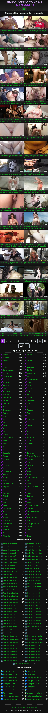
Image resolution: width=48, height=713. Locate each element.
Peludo (29, 398)
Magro (5, 435)
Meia (5, 388)
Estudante (6, 490)
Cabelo (29, 447)
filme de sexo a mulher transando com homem (11, 605)
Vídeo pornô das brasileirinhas (11, 696)
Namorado (30, 419)
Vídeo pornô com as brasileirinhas (11, 678)
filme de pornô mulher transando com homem (11, 599)
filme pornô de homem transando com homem (35, 648)
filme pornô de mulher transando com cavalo (11, 657)
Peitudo (5, 361)
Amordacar (7, 517)
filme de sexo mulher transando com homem (11, 621)
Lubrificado (7, 471)
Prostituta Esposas (33, 456)
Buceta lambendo (33, 379)
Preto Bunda (7, 524)
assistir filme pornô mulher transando (11, 553)
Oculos (5, 533)
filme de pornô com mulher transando (11, 581)
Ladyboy (30, 465)
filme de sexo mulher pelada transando (35, 614)
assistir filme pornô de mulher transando (35, 547)
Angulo (5, 428)
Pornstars (30, 410)
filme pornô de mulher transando (35, 654)
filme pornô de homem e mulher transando (35, 645)
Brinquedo (6, 391)
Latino (29, 484)
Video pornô (31, 687)
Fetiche (29, 527)
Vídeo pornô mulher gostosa (35, 693)
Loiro (28, 364)
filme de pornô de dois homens (35, 584)
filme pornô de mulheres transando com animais (23, 664)
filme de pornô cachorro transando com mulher (35, 574)
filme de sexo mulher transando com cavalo (35, 617)
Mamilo (5, 456)
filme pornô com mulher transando (11, 636)
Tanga (29, 471)
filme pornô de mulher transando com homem (35, 657)
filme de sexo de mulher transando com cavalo (11, 608)
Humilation (6, 493)
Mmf (28, 481)
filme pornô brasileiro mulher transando (11, 630)
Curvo (5, 444)
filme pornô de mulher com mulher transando (11, 651)
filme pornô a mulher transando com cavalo (35, 627)
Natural (5, 413)
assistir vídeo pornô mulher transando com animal (35, 559)
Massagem (7, 508)
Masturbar (6, 395)
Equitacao (30, 367)
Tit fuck (5, 496)
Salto (5, 499)
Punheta (6, 462)
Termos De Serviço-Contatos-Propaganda (24, 707)
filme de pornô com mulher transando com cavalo (35, 581)
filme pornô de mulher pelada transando (11, 654)
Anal (28, 391)
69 (28, 514)
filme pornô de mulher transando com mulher (11, 661)
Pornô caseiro (8, 693)
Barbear (6, 373)
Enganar (30, 508)
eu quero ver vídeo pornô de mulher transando (35, 565)
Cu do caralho (8, 438)
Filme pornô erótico (9, 684)
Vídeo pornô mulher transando (24, 3)
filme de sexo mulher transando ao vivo (11, 617)
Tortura (5, 514)
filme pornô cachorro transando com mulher (11, 633)
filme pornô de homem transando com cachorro (11, 648)
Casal (5, 441)
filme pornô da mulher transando (11, 642)
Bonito (29, 382)
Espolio (29, 370)
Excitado (30, 385)
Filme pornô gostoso (10, 699)
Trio (28, 395)
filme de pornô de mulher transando (11, 587)
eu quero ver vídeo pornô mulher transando (11, 568)
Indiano (29, 502)
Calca (5, 407)
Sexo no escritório (33, 511)
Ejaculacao (7, 410)
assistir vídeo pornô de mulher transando (35, 556)
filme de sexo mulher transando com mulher (35, 621)
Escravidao (31, 453)
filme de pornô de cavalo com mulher (11, 584)
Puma (5, 511)
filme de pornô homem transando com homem (11, 590)
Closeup (30, 444)
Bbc (28, 428)
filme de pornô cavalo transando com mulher (11, 578)
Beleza (5, 401)
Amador (29, 388)
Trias (5, 367)
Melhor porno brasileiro (35, 696)
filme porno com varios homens (35, 639)
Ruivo (29, 441)
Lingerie (30, 422)
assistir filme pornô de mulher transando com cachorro (11, 550)
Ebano (29, 468)
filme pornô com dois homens (35, 633)
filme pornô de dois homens (11, 645)
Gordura (6, 530)
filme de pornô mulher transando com (35, 593)
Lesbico (29, 425)
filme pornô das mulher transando (35, 642)
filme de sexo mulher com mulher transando (35, 611)
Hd (28, 416)
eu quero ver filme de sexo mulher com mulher (35, 562)
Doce (5, 431)
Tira (28, 431)
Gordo (5, 505)
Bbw (4, 502)
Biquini (29, 536)
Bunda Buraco (32, 478)
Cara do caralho (32, 487)
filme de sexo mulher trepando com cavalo (11, 624)
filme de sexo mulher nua (11, 614)
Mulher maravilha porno (35, 699)
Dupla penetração (33, 524)
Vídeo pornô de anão (34, 684)
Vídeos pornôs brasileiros (35, 678)
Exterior (5, 425)
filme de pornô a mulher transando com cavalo (11, 574)
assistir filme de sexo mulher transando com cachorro (35, 544)
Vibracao (6, 459)
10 (40, 341)
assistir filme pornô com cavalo (11, 547)
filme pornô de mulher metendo (35, 651)
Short (29, 521)
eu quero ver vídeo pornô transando (35, 568)
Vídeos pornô (31, 671)
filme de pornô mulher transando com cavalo (11, 596)
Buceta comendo (33, 505)
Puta (28, 404)
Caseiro (5, 422)
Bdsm (5, 450)
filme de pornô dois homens (35, 587)
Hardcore (30, 361)
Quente (29, 407)
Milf (28, 376)
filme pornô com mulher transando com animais (35, 636)
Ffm (4, 468)
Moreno (29, 355)
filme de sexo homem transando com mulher (11, 611)
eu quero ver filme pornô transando (11, 565)
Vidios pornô (31, 674)
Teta (4, 364)
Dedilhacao (31, 401)
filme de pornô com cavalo (35, 578)
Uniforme (6, 527)
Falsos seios (7, 521)
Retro (29, 493)
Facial (29, 450)
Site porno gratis (8, 671)
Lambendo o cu (32, 490)
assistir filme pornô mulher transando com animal (35, 553)
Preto (5, 416)
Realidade (30, 474)
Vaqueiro (6, 382)
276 (21, 346)
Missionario (31, 373)
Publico (29, 533)
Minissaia (6, 536)
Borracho (6, 379)
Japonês (6, 404)
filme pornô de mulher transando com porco (35, 661)
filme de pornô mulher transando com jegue (35, 599)
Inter (4, 419)
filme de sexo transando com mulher (35, 624)
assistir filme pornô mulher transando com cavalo (11, 556)
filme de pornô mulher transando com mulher (11, 602)
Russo (5, 474)
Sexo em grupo (8, 484)
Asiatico (6, 385)
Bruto (29, 499)
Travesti (6, 465)
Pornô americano (33, 690)
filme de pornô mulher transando (11, 593)
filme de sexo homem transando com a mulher (35, 608)
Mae (28, 435)
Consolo (30, 459)
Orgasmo (6, 487)
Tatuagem (30, 438)
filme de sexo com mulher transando (35, 605)
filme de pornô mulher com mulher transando (35, 590)
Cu (28, 358)
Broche (5, 355)
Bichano (6, 358)
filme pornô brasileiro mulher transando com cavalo (35, 630)
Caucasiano (7, 453)
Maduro (5, 481)
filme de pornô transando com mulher (35, 602)
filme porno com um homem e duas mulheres (11, 639)
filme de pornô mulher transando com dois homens (35, 596)
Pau (28, 413)
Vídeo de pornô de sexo (11, 690)
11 (45, 341)
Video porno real (8, 687)
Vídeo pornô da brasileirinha (11, 681)
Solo (4, 447)
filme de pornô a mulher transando (35, 571)
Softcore (30, 496)
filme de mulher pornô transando (11, 571)
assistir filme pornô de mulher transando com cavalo (35, 550)
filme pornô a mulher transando (11, 627)
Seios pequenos (8, 370)
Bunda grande (32, 517)
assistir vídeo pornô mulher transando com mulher (11, 562)
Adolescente (7, 376)
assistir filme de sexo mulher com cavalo (11, 544)
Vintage (5, 478)
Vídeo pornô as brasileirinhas (11, 674)
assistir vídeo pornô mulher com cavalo (11, 559)
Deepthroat (7, 398)
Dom (28, 462)
